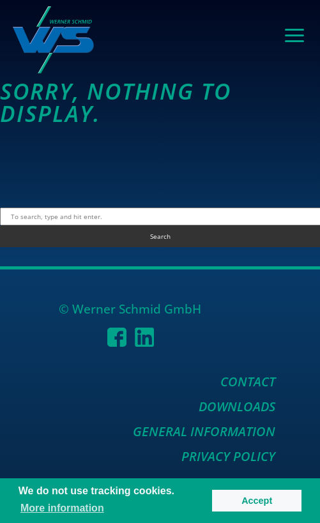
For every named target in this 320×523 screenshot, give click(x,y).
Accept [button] (256, 501)
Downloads (237, 406)
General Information (204, 431)
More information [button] (62, 508)
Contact (247, 381)
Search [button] (160, 236)
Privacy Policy (228, 456)
